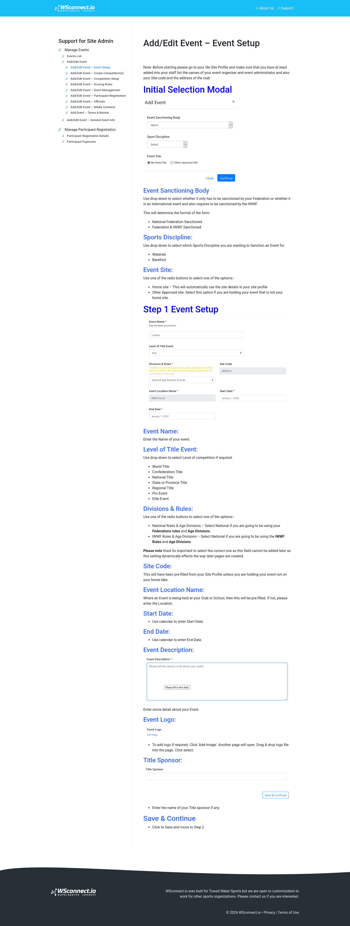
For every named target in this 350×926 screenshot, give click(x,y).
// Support (285, 8)
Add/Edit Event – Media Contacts (93, 107)
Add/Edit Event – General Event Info (91, 120)
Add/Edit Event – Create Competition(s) (97, 73)
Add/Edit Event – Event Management (95, 90)
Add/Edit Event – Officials (88, 101)
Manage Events (77, 50)
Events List (74, 56)
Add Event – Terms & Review (90, 112)
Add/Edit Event (77, 61)
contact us (257, 896)
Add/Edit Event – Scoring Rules (91, 84)
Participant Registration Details (88, 136)
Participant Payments (81, 141)
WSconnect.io (250, 912)
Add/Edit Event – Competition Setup (95, 78)
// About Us (265, 8)
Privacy (269, 912)
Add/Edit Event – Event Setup (90, 67)
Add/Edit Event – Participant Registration (98, 95)
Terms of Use (288, 912)
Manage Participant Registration (90, 130)
